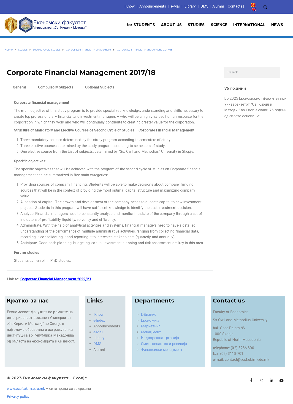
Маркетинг (150, 326)
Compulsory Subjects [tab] (55, 87)
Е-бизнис (148, 314)
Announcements (152, 6)
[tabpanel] (110, 182)
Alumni (218, 6)
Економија (150, 320)
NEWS (277, 25)
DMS (205, 6)
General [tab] (19, 87)
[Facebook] (251, 380)
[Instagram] (261, 380)
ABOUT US (171, 25)
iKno (130, 6)
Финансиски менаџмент (161, 350)
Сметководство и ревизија (164, 344)
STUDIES (196, 25)
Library (190, 6)
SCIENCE (219, 25)
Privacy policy (18, 396)
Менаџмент (151, 332)
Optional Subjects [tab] (99, 87)
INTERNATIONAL (249, 25)
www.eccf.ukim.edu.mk (26, 388)
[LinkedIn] (271, 380)
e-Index (99, 320)
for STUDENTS (141, 25)
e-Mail (98, 332)
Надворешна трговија (160, 338)
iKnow (98, 314)
